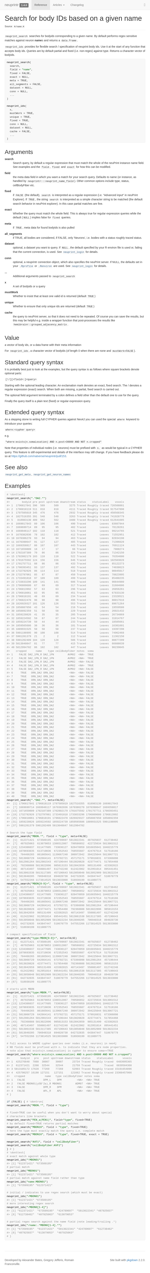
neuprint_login (73, 252)
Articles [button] (59, 4)
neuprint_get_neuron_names (52, 474)
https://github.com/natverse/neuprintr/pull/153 (38, 456)
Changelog (77, 4)
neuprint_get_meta (17, 474)
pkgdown (132, 1260)
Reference (40, 4)
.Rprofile (26, 266)
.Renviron (45, 266)
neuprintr (12, 5)
